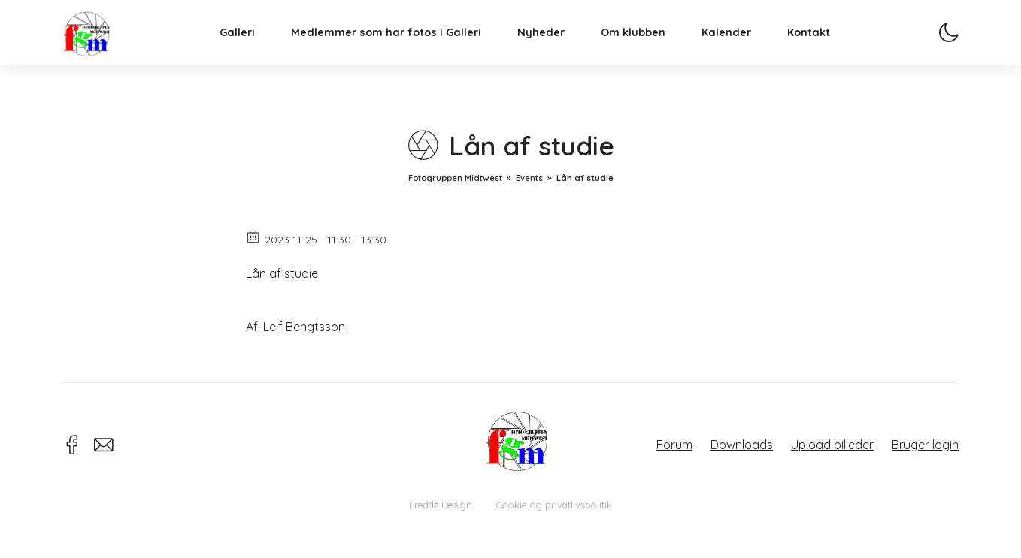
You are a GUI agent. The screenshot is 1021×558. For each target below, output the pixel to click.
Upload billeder (832, 444)
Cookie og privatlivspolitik (554, 505)
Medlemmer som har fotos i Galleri (403, 49)
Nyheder (558, 49)
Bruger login (925, 444)
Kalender (743, 49)
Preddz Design (440, 505)
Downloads (741, 444)
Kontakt (825, 49)
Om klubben (650, 49)
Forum (674, 444)
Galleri (254, 49)
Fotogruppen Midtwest (103, 48)
